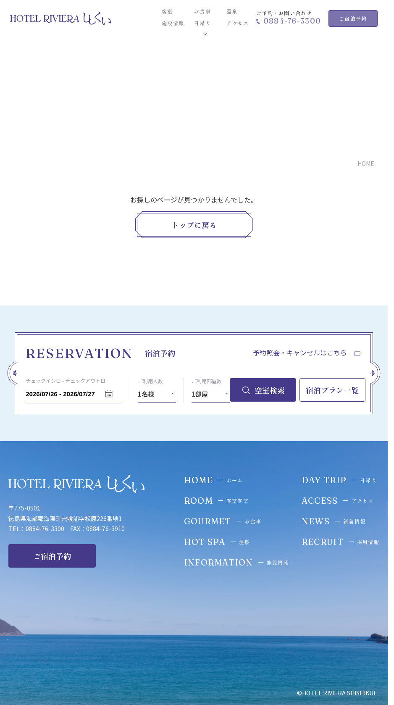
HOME (365, 164)
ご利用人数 (150, 380)
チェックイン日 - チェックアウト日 (65, 380)
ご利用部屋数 (207, 380)
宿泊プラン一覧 (332, 389)
